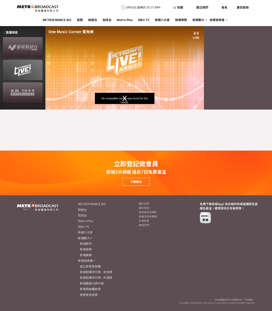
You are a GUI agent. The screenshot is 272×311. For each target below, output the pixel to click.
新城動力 (198, 20)
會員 (222, 7)
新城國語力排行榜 (92, 283)
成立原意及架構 (90, 266)
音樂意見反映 (89, 294)
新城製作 (86, 243)
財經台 (92, 20)
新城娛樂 (86, 255)
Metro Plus (125, 20)
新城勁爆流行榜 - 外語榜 (96, 277)
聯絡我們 (144, 225)
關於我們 (144, 203)
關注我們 (200, 7)
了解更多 (136, 181)
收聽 (178, 7)
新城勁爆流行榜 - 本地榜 (96, 272)
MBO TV (143, 20)
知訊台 (107, 20)
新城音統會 (217, 20)
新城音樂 (86, 249)
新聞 (80, 20)
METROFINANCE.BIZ (57, 20)
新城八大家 (162, 20)
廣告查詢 (243, 7)
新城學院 (181, 20)
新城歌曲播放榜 (90, 289)
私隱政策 (144, 220)
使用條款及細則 (148, 212)
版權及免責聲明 (148, 216)
